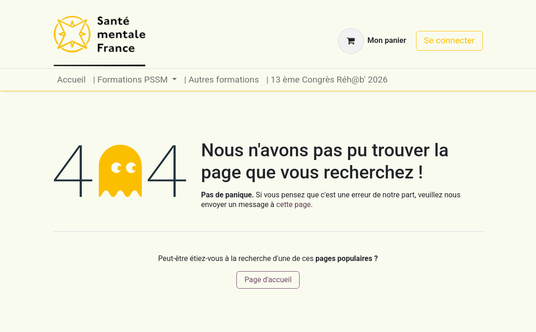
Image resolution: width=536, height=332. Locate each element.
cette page (293, 204)
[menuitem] (72, 80)
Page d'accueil (267, 279)
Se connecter (449, 40)
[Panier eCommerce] (372, 41)
